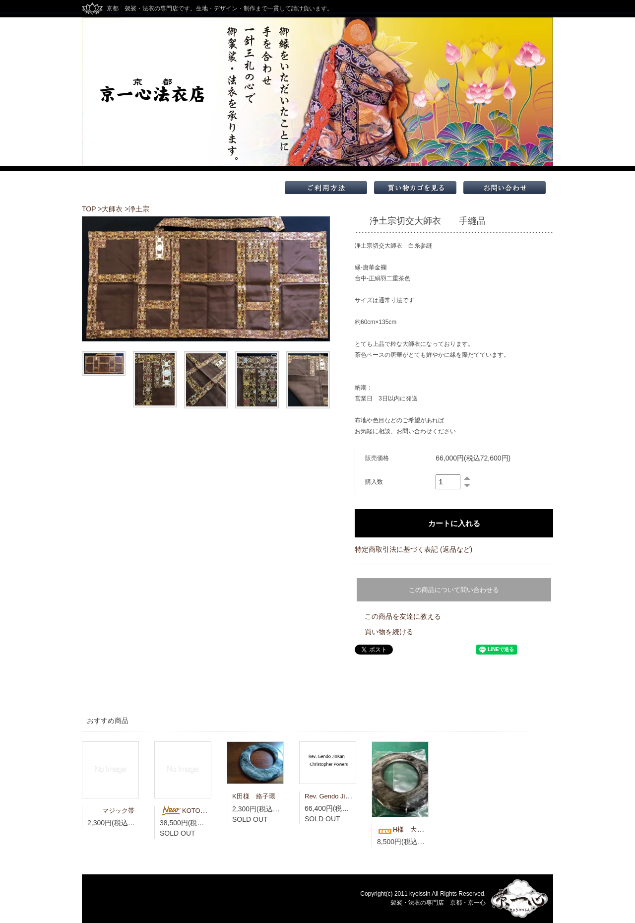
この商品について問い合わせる (454, 589)
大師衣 (112, 209)
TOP (89, 209)
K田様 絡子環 (253, 796)
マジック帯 (110, 810)
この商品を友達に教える (403, 616)
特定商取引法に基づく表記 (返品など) (413, 549)
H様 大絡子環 (406, 829)
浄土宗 (138, 209)
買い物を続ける (389, 632)
